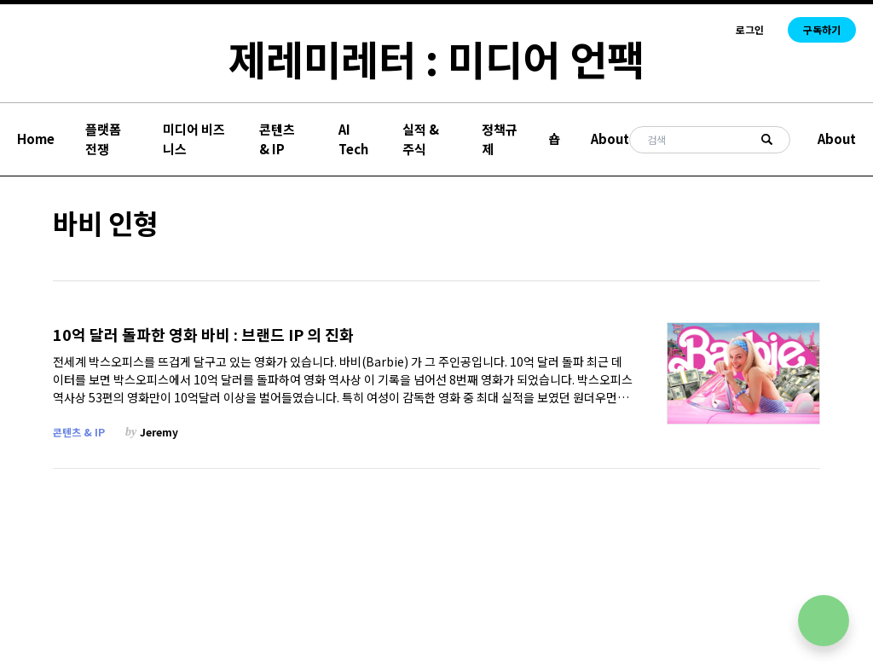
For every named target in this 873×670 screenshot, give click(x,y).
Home (36, 138)
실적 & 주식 (420, 139)
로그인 (750, 30)
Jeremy (159, 432)
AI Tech (353, 139)
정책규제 (499, 139)
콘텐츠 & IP (277, 139)
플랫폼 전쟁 (103, 139)
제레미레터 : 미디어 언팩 (436, 58)
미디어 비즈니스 (194, 139)
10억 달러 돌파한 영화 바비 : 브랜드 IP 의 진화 (203, 334)
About (610, 138)
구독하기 (822, 29)
